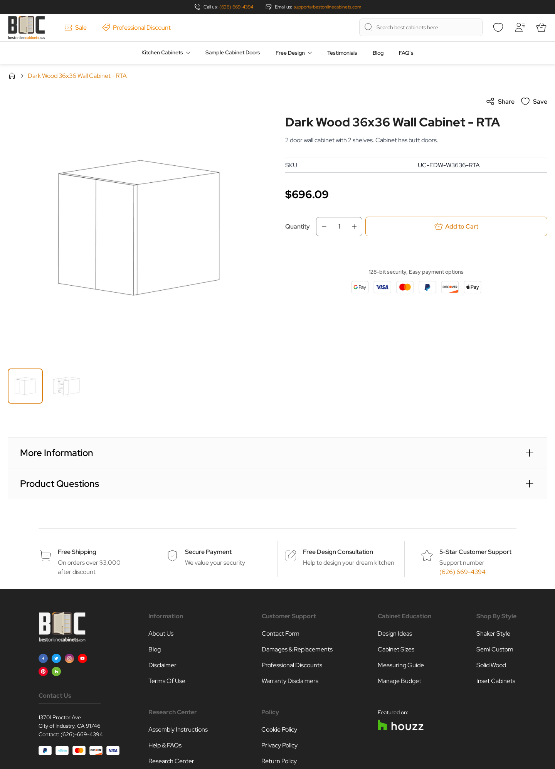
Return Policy (279, 761)
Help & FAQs (165, 745)
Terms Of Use (166, 681)
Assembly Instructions (178, 729)
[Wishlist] (498, 27)
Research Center (171, 761)
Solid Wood (491, 665)
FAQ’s (406, 52)
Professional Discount (136, 28)
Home (12, 75)
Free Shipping (77, 552)
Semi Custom (494, 649)
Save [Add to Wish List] (534, 101)
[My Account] (519, 27)
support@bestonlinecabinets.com (327, 7)
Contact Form (280, 633)
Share (500, 101)
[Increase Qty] (356, 226)
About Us (160, 633)
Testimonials (342, 52)
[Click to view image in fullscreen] (139, 228)
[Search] (368, 27)
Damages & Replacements (297, 649)
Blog (378, 52)
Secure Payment (208, 552)
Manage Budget (399, 681)
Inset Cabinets (495, 681)
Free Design (290, 52)
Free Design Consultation (338, 552)
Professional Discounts (292, 665)
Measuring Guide (401, 665)
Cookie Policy (279, 729)
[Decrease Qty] (322, 226)
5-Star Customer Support (475, 552)
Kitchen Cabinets (162, 52)
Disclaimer (162, 665)
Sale (75, 28)
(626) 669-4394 (236, 7)
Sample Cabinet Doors (232, 52)
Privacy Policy (279, 745)
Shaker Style (493, 633)
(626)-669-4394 (82, 734)
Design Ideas (395, 633)
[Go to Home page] (26, 27)
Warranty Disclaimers (290, 681)
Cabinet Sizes (396, 649)
